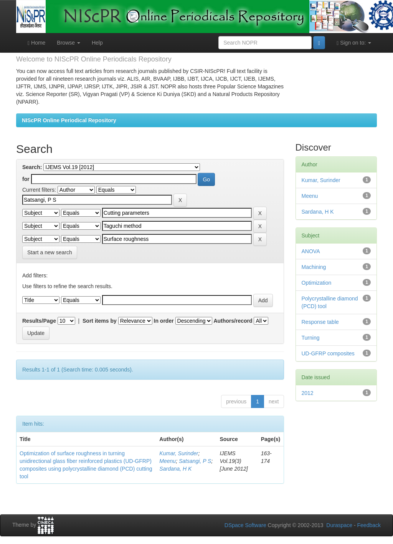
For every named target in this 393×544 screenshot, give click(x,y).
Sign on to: (354, 43)
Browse (68, 43)
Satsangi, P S (195, 461)
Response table (320, 322)
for (26, 179)
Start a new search (49, 252)
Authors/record (232, 321)
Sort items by (100, 321)
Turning (311, 338)
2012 (308, 393)
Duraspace (339, 525)
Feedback (369, 525)
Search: (32, 167)
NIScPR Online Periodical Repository (69, 120)
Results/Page (39, 321)
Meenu (167, 461)
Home (36, 43)
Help (97, 43)
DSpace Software (245, 525)
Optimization (317, 283)
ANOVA (311, 251)
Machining (314, 267)
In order (164, 321)
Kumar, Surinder (178, 453)
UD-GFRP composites (328, 353)
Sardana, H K (175, 469)
